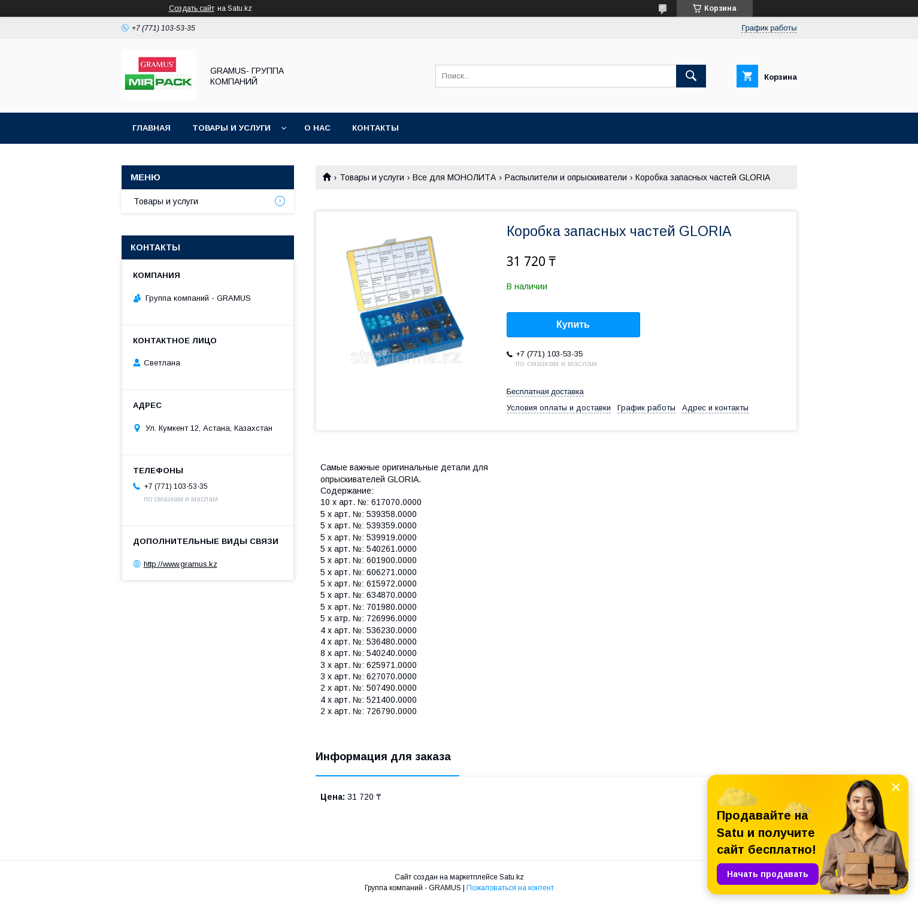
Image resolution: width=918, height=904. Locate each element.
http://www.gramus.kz (180, 564)
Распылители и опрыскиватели (566, 177)
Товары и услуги (231, 127)
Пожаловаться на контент (510, 888)
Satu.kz (511, 877)
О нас (317, 127)
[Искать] (691, 76)
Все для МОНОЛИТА (454, 177)
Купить (573, 324)
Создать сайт (191, 8)
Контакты (375, 127)
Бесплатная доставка (545, 391)
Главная (151, 127)
